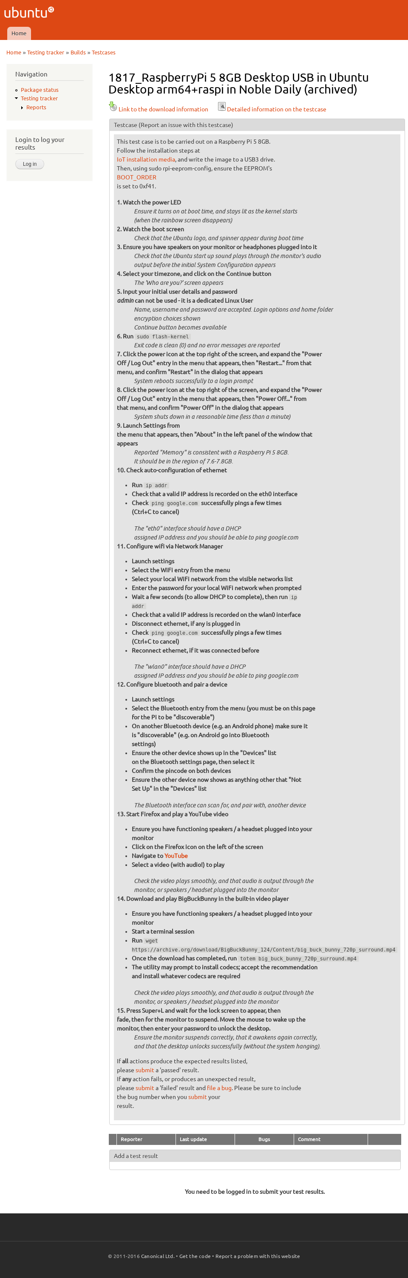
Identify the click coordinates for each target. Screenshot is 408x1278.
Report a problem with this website (257, 1256)
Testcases (104, 52)
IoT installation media (146, 159)
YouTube (176, 855)
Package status (40, 90)
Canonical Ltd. (158, 1256)
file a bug (219, 1088)
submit (145, 1070)
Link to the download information (158, 109)
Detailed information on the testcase (271, 109)
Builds (78, 52)
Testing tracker (45, 52)
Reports (36, 107)
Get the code (195, 1256)
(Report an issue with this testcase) (186, 125)
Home (18, 33)
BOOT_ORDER (136, 177)
